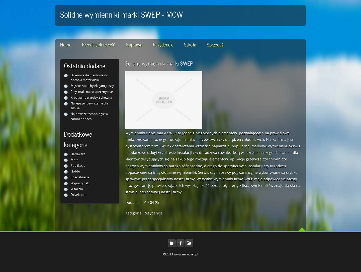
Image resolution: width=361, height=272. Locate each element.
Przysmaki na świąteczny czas (92, 92)
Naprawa (134, 44)
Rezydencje (163, 44)
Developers (79, 195)
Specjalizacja (80, 177)
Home (65, 44)
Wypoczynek (80, 183)
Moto (74, 160)
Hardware (78, 154)
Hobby (75, 171)
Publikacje (78, 166)
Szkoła (190, 44)
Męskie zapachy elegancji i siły (92, 86)
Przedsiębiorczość (98, 44)
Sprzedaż (215, 44)
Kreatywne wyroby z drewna (91, 97)
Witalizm (77, 189)
